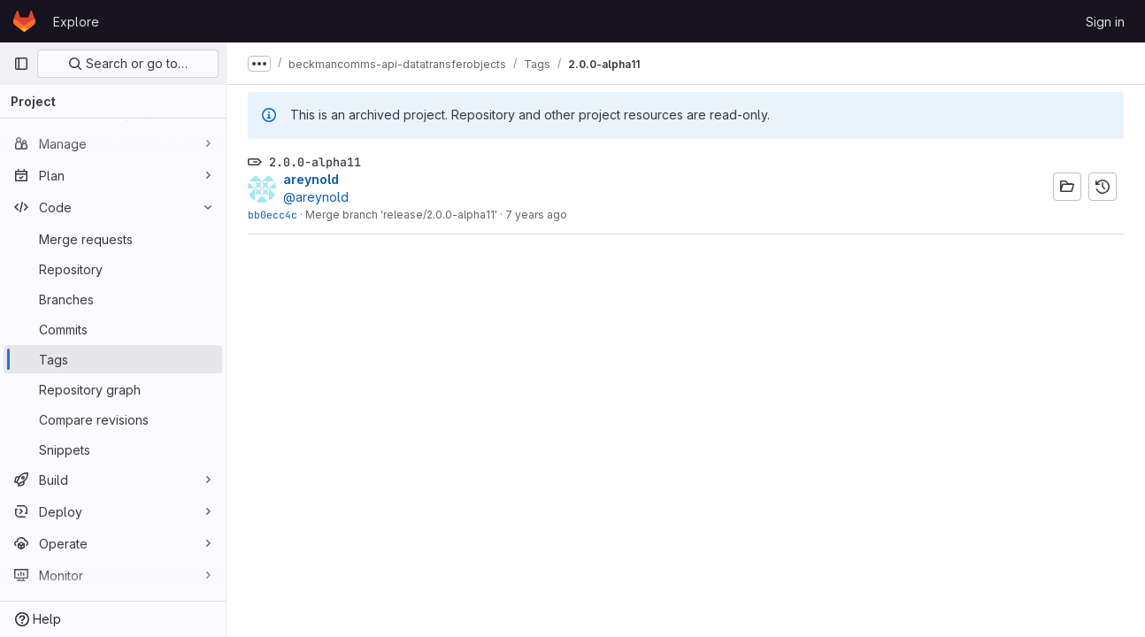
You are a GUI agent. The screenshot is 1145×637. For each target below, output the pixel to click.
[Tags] (113, 359)
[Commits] (113, 329)
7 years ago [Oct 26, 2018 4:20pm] (536, 214)
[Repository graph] (113, 389)
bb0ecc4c (272, 214)
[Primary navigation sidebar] (21, 64)
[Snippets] (113, 449)
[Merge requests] (113, 239)
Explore (76, 21)
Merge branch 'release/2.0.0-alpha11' (401, 214)
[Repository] (113, 269)
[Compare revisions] (113, 419)
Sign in (1105, 21)
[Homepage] (24, 21)
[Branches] (113, 299)
